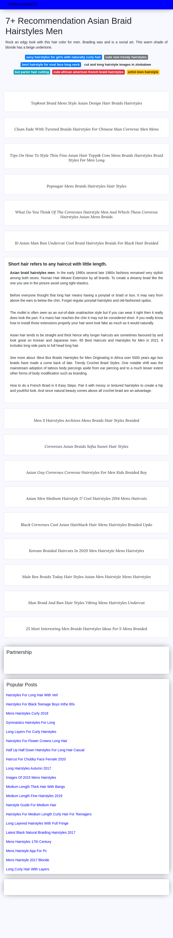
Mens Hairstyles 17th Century (28, 842)
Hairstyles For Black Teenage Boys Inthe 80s (40, 704)
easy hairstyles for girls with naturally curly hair (63, 57)
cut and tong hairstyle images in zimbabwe (117, 64)
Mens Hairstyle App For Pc (26, 851)
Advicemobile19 (22, 4)
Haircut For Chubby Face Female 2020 (36, 759)
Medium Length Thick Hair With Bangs (35, 787)
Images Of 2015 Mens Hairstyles (31, 777)
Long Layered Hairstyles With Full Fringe (37, 823)
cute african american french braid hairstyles (89, 72)
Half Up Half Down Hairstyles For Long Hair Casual (45, 750)
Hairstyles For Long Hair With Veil (32, 695)
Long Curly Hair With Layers (27, 869)
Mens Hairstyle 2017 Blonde (27, 860)
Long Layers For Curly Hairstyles (31, 732)
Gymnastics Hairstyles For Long (30, 722)
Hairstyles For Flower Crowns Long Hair (36, 741)
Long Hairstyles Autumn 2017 (28, 768)
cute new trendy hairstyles (126, 57)
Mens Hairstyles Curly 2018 (27, 713)
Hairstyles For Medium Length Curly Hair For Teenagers (49, 814)
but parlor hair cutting (32, 72)
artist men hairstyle (143, 72)
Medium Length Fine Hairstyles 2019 (34, 796)
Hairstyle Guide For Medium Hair (31, 805)
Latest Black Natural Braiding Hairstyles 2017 (40, 832)
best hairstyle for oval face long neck (51, 64)
